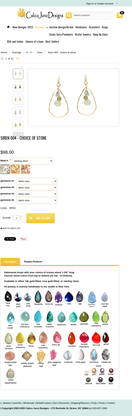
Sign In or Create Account (99, 3)
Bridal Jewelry (83, 34)
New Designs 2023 (23, 27)
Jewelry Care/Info (12, 403)
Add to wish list (11, 228)
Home (4, 52)
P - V (29, 52)
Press (102, 403)
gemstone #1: (8, 181)
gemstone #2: (8, 187)
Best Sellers (52, 41)
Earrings (40, 27)
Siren (39, 52)
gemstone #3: (8, 193)
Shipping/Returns (80, 403)
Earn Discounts (61, 403)
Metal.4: (5, 160)
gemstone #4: (8, 200)
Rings (105, 27)
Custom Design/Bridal (61, 27)
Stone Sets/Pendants (61, 34)
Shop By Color (100, 34)
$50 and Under (15, 41)
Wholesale (28, 403)
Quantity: (7, 217)
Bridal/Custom (43, 403)
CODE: (4, 208)
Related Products (33, 261)
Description (10, 261)
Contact (111, 403)
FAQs (94, 403)
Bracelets (94, 27)
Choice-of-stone (34, 41)
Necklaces (81, 27)
